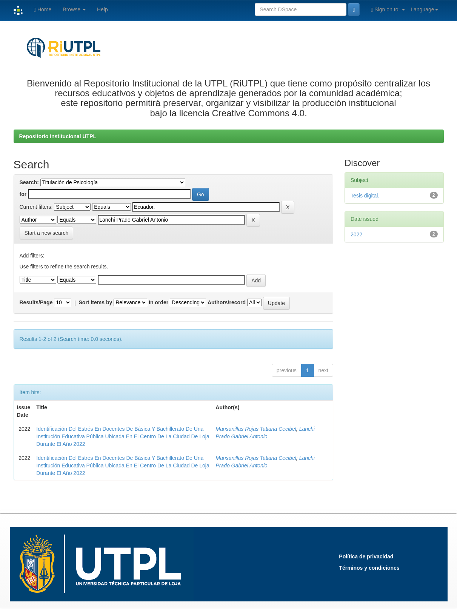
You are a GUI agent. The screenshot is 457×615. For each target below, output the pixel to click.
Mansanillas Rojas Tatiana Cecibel (255, 429)
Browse (74, 9)
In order (158, 302)
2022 (356, 234)
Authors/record (227, 302)
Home (42, 9)
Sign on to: (388, 9)
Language (424, 9)
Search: (29, 182)
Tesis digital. (365, 196)
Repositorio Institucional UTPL (58, 136)
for (23, 194)
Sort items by (95, 302)
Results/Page (36, 302)
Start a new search (47, 233)
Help (102, 9)
